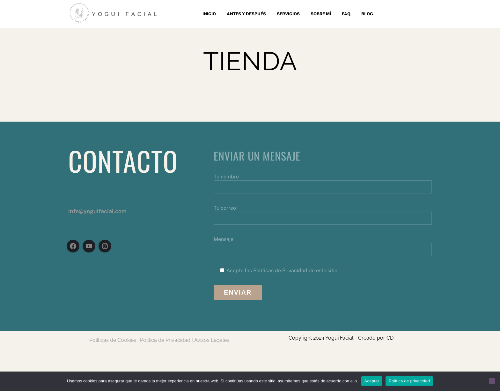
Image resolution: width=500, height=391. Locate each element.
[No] (492, 381)
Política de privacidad (409, 381)
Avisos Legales (211, 340)
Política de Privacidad (165, 340)
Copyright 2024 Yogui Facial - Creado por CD (341, 338)
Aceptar (371, 381)
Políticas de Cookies (112, 340)
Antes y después (246, 13)
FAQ (346, 13)
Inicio (209, 13)
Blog (367, 13)
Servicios (288, 13)
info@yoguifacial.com (97, 211)
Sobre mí (321, 13)
